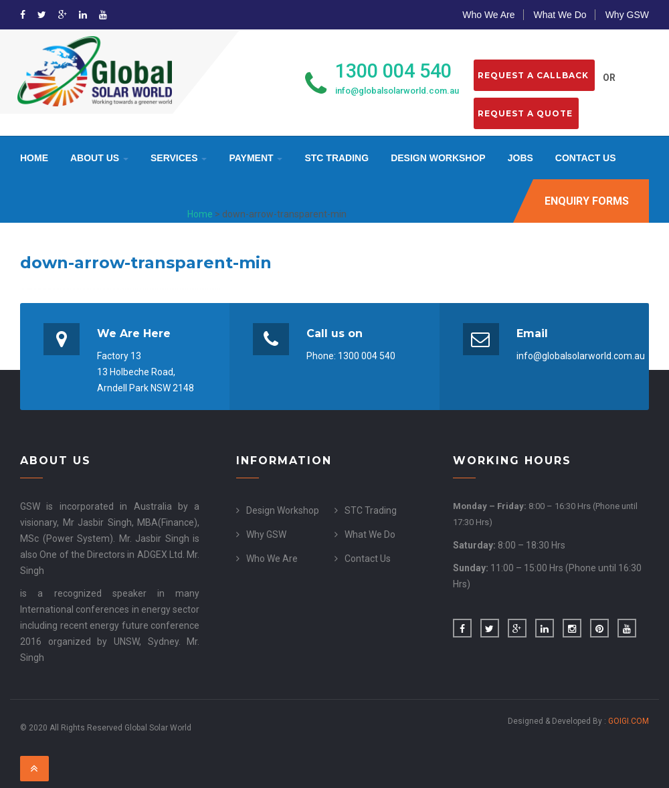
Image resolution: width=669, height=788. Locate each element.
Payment (255, 158)
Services (179, 158)
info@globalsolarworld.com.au (397, 91)
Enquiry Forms (587, 201)
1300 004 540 (393, 71)
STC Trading (336, 158)
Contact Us (585, 158)
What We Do (560, 14)
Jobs (520, 158)
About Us (99, 158)
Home (34, 158)
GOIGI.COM (628, 721)
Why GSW (627, 14)
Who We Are (488, 14)
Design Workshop (438, 158)
